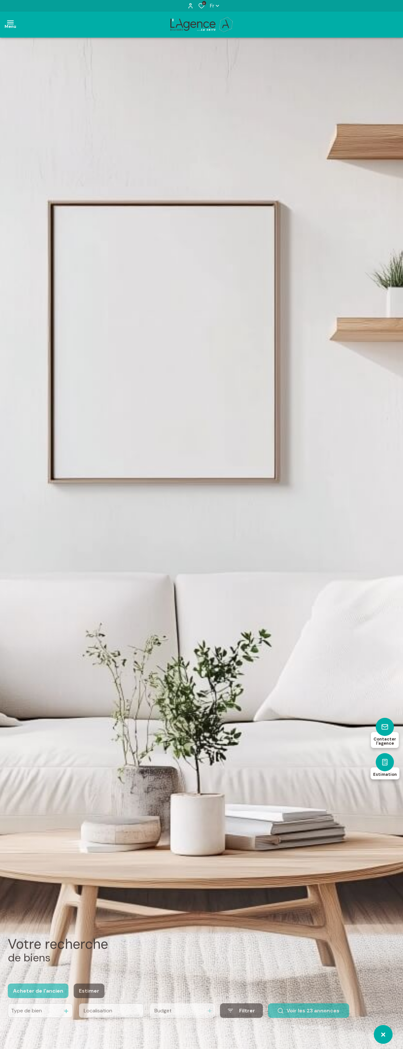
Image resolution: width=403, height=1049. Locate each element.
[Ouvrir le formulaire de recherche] (241, 1020)
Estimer (89, 1000)
